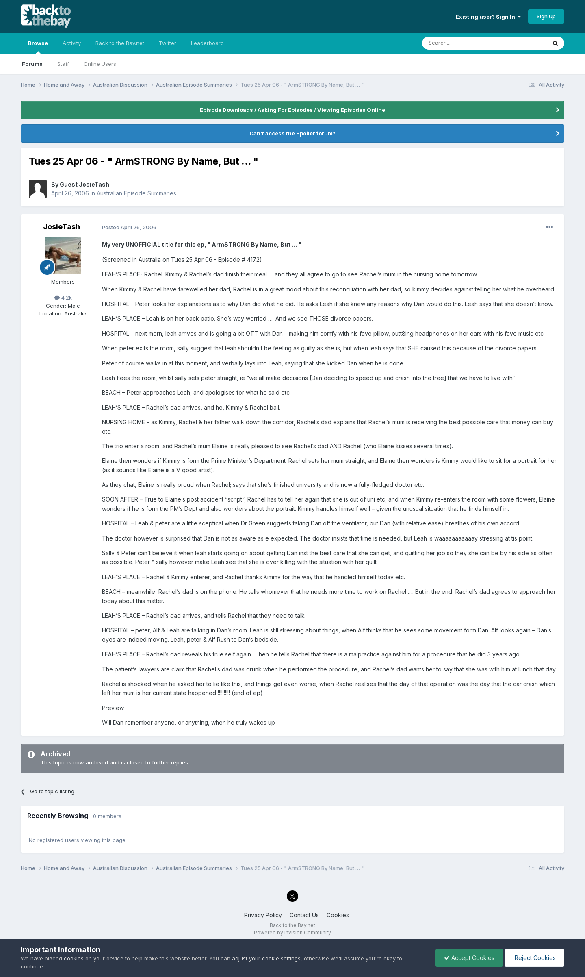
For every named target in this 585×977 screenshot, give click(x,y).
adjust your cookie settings (266, 958)
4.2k (63, 297)
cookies (74, 958)
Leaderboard (207, 43)
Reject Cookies (534, 957)
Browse (38, 47)
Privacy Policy (263, 915)
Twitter (167, 43)
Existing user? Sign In (488, 16)
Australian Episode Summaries (136, 193)
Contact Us (304, 915)
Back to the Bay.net (119, 43)
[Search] (463, 43)
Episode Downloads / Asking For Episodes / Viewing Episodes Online (292, 109)
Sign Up (546, 16)
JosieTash (61, 226)
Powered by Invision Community (292, 932)
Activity (72, 43)
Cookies (338, 915)
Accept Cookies (469, 957)
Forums (32, 64)
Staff (63, 64)
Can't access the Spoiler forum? (292, 133)
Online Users (100, 64)
